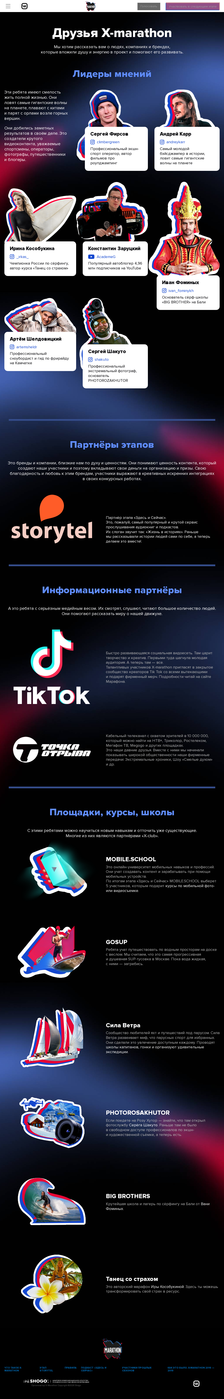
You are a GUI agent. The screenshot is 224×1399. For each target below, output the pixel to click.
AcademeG (106, 256)
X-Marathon (90, 6)
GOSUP (116, 942)
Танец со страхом (132, 1279)
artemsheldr (26, 347)
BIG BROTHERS (128, 1196)
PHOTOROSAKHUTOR (138, 1112)
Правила (71, 1367)
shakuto (102, 359)
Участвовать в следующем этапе (190, 6)
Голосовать (140, 6)
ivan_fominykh (181, 290)
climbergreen (108, 142)
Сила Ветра (123, 1025)
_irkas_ (22, 256)
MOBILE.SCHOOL (131, 859)
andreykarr (175, 142)
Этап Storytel (46, 1369)
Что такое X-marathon (13, 1369)
